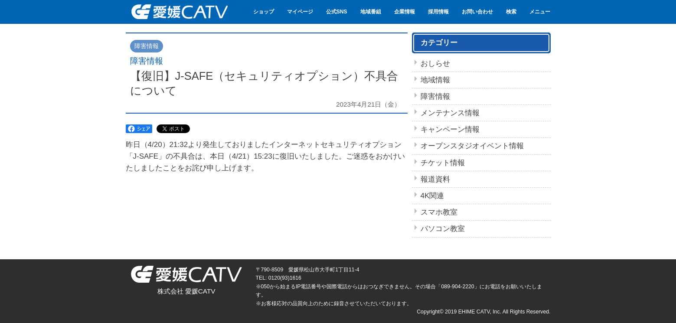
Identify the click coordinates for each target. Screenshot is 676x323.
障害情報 (435, 96)
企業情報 (404, 12)
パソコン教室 (443, 229)
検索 (511, 12)
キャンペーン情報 (450, 129)
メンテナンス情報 (450, 113)
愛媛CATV (179, 12)
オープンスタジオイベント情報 (472, 146)
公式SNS (336, 12)
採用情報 (438, 12)
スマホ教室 (439, 212)
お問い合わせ (477, 12)
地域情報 (435, 80)
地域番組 (370, 12)
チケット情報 (443, 163)
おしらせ (435, 63)
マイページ (300, 12)
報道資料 (435, 179)
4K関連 (432, 196)
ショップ (263, 12)
